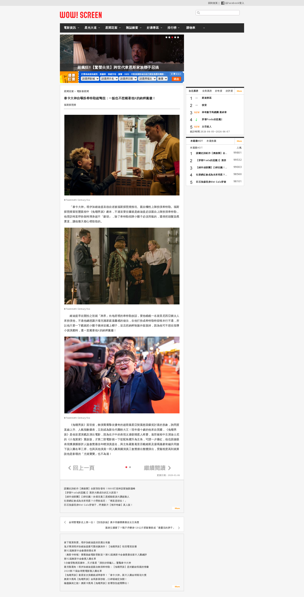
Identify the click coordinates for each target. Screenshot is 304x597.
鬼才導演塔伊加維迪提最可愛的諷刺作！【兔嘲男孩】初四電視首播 (100, 546)
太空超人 (207, 126)
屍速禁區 (207, 97)
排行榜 (172, 27)
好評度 (229, 90)
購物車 (190, 27)
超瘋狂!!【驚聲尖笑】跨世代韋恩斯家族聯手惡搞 (137, 67)
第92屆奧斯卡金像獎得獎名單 (80, 550)
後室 (204, 105)
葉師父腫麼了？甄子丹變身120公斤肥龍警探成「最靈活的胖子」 (140, 527)
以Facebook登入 (232, 3)
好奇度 (218, 90)
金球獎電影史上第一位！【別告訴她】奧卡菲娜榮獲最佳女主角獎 (104, 522)
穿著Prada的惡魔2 (212, 119)
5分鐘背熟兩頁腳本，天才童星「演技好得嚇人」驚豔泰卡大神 (97, 562)
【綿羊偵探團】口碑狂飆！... (211, 167)
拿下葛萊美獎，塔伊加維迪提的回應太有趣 (87, 542)
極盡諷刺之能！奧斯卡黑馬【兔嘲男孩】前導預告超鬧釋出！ (97, 583)
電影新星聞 (83, 91)
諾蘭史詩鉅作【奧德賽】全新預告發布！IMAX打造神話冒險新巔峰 (99, 488)
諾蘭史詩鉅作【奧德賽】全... (211, 153)
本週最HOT (196, 141)
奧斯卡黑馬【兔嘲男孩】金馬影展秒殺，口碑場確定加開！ (95, 579)
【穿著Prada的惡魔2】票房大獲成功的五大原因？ (91, 492)
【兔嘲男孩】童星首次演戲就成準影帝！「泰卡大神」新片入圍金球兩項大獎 (105, 575)
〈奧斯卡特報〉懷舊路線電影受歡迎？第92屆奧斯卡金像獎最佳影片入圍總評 (105, 554)
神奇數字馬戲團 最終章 (214, 112)
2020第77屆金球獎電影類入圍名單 (83, 571)
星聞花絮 (111, 27)
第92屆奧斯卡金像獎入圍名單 (80, 558)
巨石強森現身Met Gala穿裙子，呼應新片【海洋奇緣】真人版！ (98, 504)
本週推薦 (211, 141)
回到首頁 (213, 3)
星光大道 (91, 27)
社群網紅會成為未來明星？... (211, 174)
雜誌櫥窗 (132, 27)
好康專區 (153, 27)
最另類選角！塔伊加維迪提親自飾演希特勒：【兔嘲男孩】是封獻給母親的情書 (106, 566)
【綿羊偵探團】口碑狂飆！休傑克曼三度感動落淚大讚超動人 (97, 496)
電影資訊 (70, 27)
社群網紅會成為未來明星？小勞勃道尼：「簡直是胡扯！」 (95, 500)
